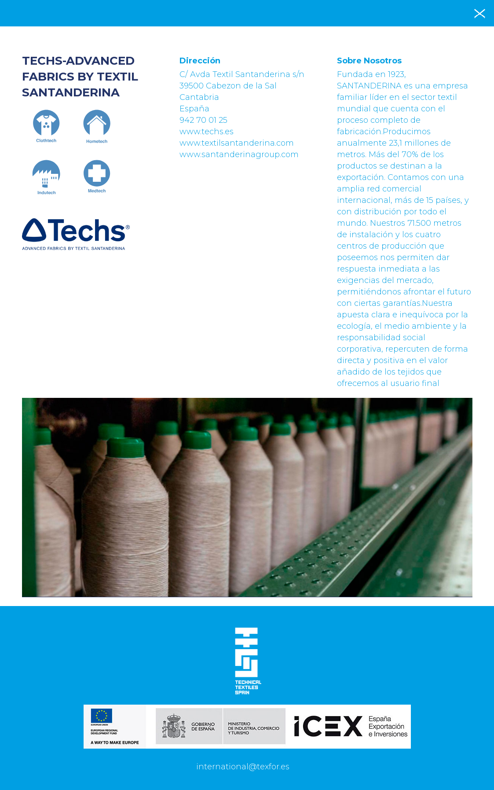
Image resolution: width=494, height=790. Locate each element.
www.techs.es (206, 131)
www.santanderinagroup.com (239, 154)
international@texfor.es (242, 767)
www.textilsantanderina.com (236, 143)
